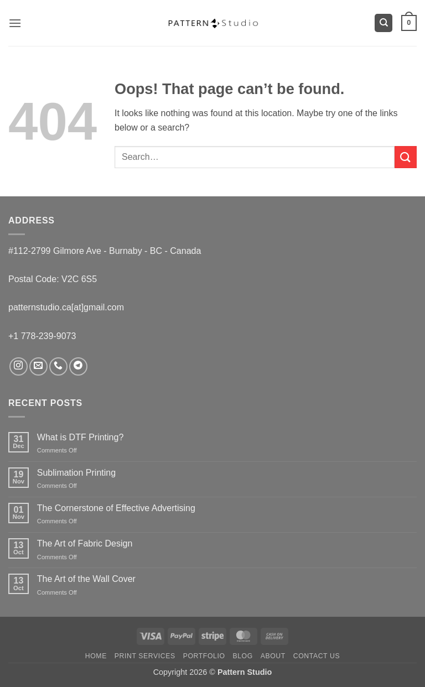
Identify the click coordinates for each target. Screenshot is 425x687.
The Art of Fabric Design (85, 543)
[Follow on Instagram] (18, 366)
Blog (242, 656)
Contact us (316, 656)
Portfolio (204, 656)
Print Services (145, 656)
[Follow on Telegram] (78, 366)
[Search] (383, 23)
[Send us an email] (38, 366)
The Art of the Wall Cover (86, 579)
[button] (15, 23)
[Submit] (406, 157)
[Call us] (58, 366)
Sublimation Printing (76, 472)
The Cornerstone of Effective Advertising (116, 508)
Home (96, 656)
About (273, 656)
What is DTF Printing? (80, 437)
